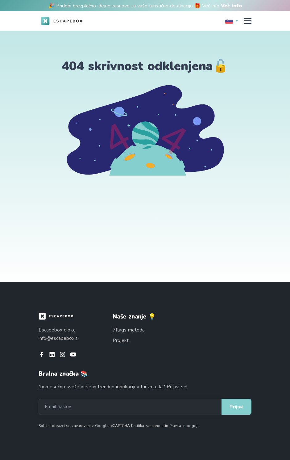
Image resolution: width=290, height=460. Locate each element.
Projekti (121, 340)
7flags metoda (129, 330)
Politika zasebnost (147, 425)
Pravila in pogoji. (184, 425)
